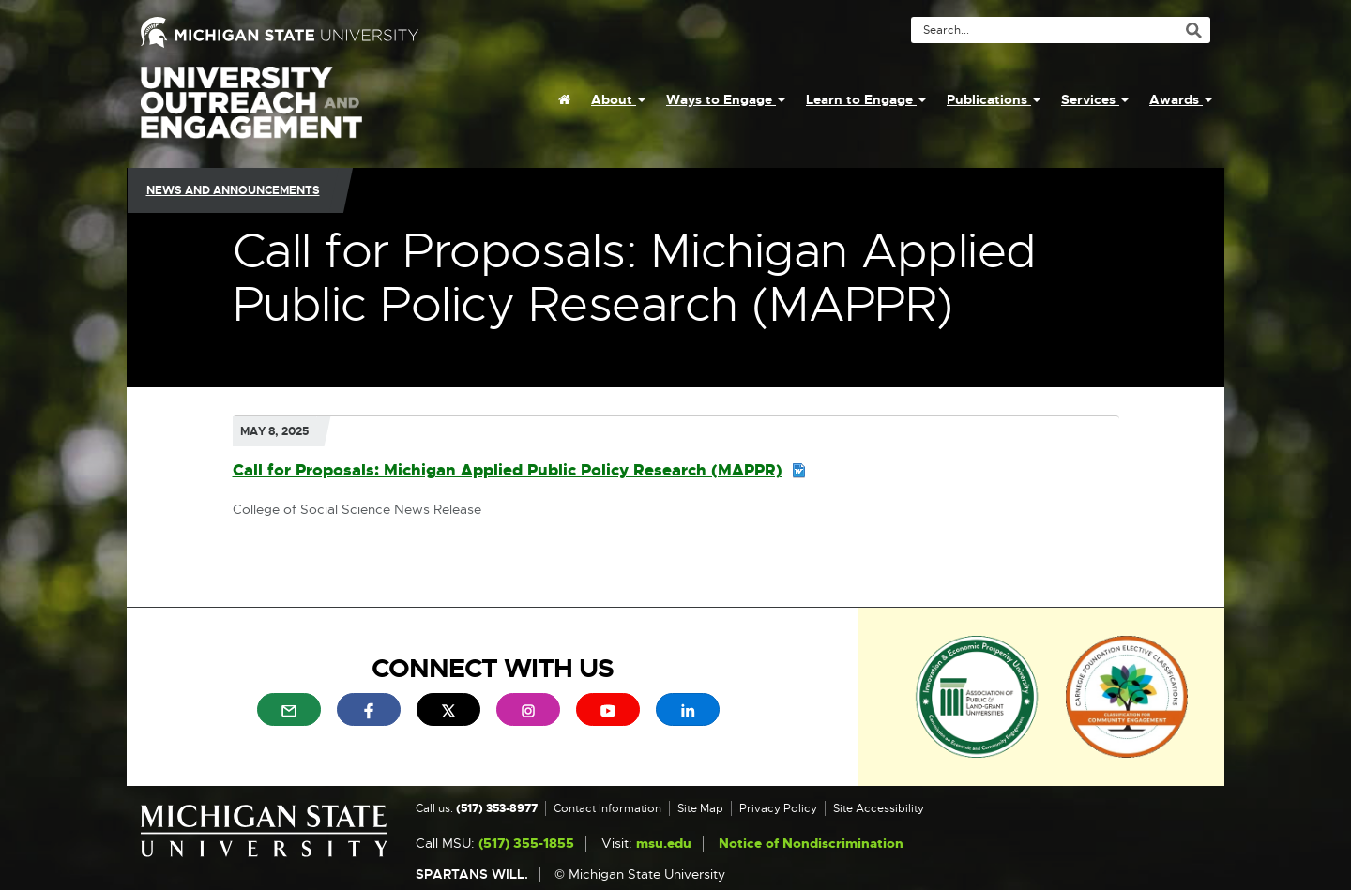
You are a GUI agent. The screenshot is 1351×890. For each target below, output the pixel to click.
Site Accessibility (878, 808)
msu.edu (663, 844)
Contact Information (607, 808)
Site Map (700, 808)
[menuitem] (564, 99)
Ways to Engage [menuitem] (725, 99)
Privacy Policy (778, 808)
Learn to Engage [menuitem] (866, 99)
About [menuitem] (618, 99)
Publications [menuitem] (993, 99)
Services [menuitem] (1095, 99)
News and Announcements (233, 190)
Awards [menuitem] (1180, 99)
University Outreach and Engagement (251, 112)
